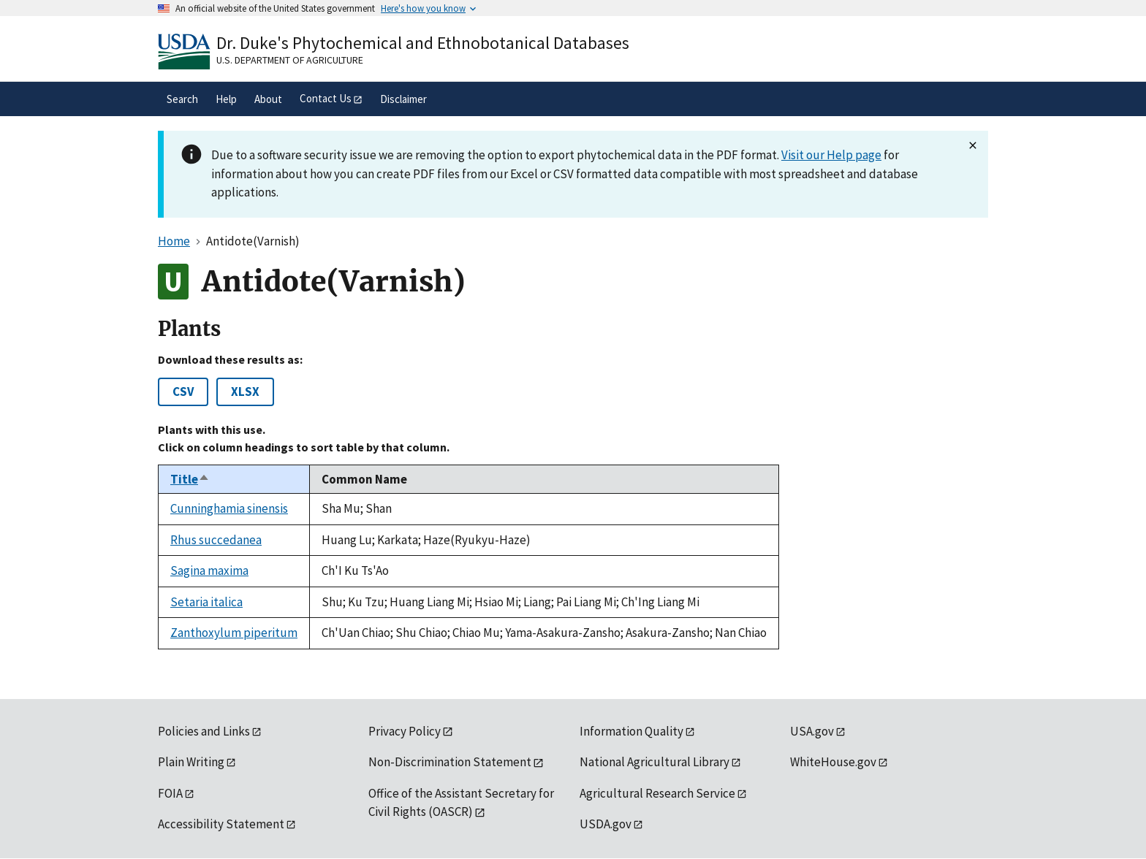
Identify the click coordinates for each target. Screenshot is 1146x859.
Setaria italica (206, 602)
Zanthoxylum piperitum (233, 633)
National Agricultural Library (654, 762)
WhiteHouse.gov (833, 762)
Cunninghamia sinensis (229, 508)
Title (190, 479)
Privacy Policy (404, 731)
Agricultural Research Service (657, 793)
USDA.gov (605, 824)
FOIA (170, 793)
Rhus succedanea (216, 540)
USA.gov (812, 731)
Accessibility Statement (221, 824)
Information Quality (631, 731)
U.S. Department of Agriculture (289, 59)
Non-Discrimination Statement (449, 762)
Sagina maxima (209, 570)
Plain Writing (191, 762)
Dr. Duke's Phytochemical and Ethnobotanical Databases (422, 42)
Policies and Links (204, 731)
